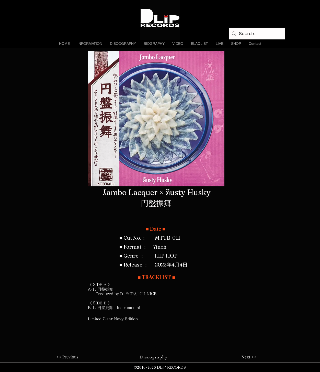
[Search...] (256, 34)
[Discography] (154, 357)
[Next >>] (244, 357)
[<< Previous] (73, 357)
